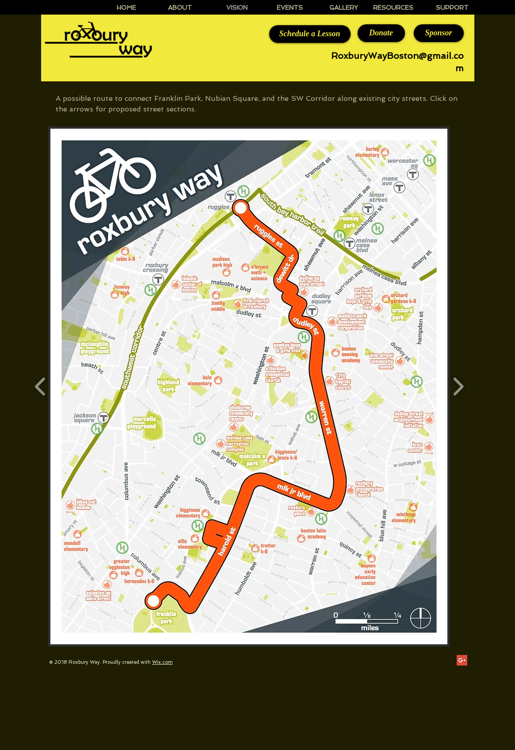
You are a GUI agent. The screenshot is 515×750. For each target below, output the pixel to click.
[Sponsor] (439, 33)
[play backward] (40, 386)
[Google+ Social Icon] (462, 660)
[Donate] (381, 33)
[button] (249, 386)
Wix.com (162, 662)
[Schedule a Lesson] (310, 34)
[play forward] (458, 386)
